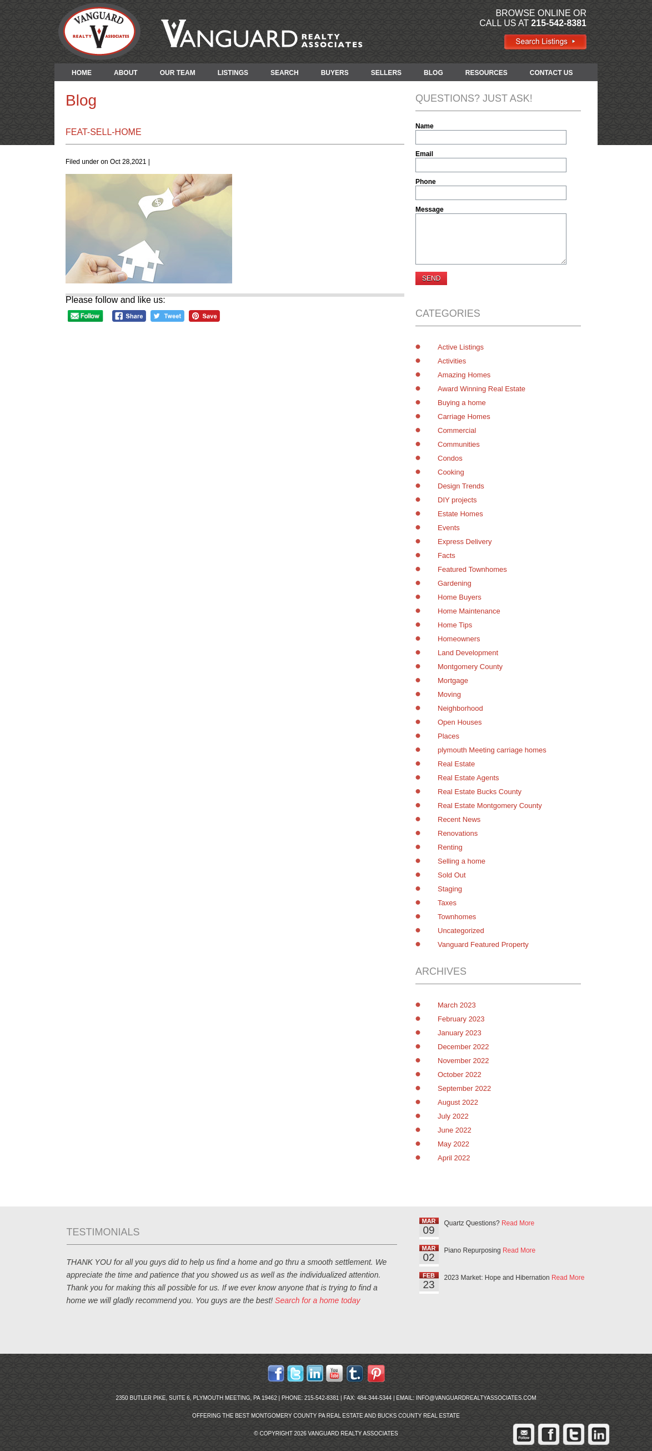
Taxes (447, 903)
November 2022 (463, 1060)
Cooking (451, 472)
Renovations (458, 833)
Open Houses (460, 722)
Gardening (455, 583)
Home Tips (455, 625)
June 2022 (455, 1130)
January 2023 (460, 1033)
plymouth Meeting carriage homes (492, 750)
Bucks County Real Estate (419, 1416)
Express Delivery (465, 541)
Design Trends (461, 486)
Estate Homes (460, 514)
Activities (452, 361)
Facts (446, 555)
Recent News (459, 819)
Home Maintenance (469, 611)
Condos (450, 458)
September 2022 (464, 1088)
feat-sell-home (104, 132)
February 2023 (461, 1019)
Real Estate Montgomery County (490, 805)
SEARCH (284, 73)
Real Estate (456, 764)
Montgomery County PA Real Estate (307, 1416)
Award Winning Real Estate (481, 389)
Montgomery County (470, 666)
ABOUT (126, 73)
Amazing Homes (464, 375)
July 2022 (453, 1116)
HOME (82, 73)
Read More (517, 1223)
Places (448, 736)
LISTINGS (233, 73)
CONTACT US (551, 73)
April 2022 (454, 1158)
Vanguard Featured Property (483, 944)
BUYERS (335, 73)
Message (429, 209)
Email (424, 154)
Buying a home (462, 402)
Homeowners (459, 639)
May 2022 (453, 1144)
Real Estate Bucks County (479, 791)
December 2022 (463, 1047)
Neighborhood (460, 708)
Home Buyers (460, 597)
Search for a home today (317, 1300)
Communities (459, 444)
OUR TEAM (177, 73)
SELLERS (386, 73)
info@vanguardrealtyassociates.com (476, 1398)
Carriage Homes (464, 416)
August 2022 (458, 1102)
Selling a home (461, 861)
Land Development (468, 653)
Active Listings (461, 347)
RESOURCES (486, 73)
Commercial (457, 430)
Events (449, 527)
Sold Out (452, 875)
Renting (450, 847)
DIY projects (457, 500)
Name (424, 126)
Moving (449, 694)
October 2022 (460, 1074)
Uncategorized (461, 930)
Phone (425, 182)
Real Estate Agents (468, 778)
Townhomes (457, 917)
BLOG (433, 73)
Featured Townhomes (472, 569)
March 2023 (457, 1005)
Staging (450, 889)
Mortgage (453, 680)
